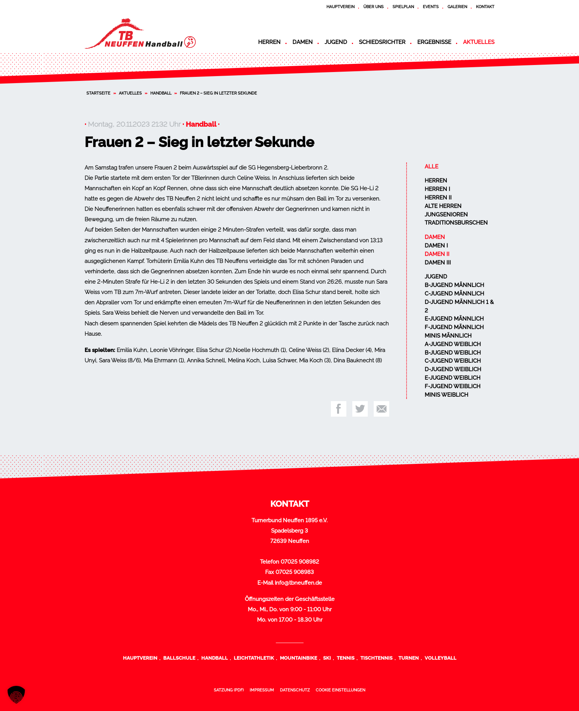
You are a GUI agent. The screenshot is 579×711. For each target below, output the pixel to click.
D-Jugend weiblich (453, 369)
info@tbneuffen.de (298, 583)
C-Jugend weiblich (453, 361)
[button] (16, 694)
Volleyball (440, 658)
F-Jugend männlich (454, 327)
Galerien (457, 6)
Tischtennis (376, 658)
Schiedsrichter (382, 42)
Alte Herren (443, 206)
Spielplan (403, 6)
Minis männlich (448, 335)
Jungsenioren (446, 214)
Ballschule (179, 658)
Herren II (438, 197)
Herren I (437, 189)
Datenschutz (295, 690)
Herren (269, 42)
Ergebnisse (434, 42)
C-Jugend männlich (454, 293)
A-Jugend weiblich (453, 344)
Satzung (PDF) (229, 690)
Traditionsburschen (456, 222)
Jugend (336, 42)
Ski (327, 658)
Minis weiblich (446, 395)
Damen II (437, 254)
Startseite (98, 93)
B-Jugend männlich (454, 285)
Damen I (436, 245)
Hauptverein (340, 6)
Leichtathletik (254, 658)
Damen (302, 42)
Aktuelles (478, 42)
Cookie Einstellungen (340, 690)
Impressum (262, 690)
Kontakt (485, 6)
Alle (431, 166)
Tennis (345, 658)
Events (431, 6)
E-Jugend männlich (454, 318)
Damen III (438, 262)
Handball (160, 93)
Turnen (408, 658)
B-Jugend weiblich (453, 352)
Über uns (373, 6)
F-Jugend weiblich (452, 386)
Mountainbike (298, 658)
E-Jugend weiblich (452, 378)
